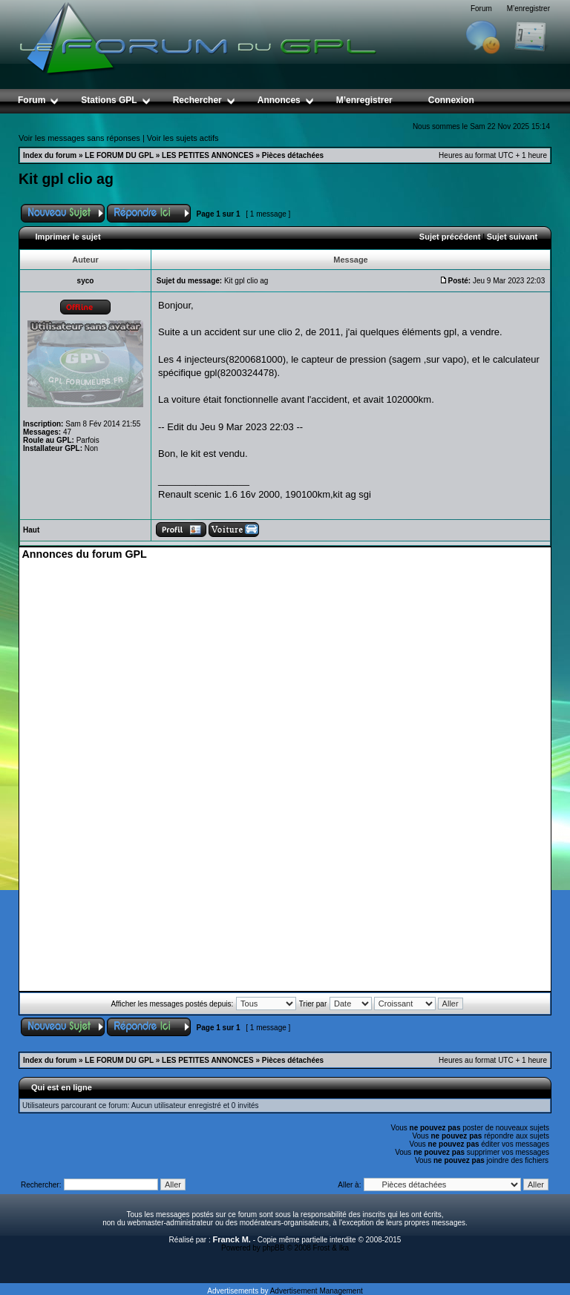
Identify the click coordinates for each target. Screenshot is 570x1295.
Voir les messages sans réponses (79, 138)
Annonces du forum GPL (84, 554)
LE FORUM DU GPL (119, 155)
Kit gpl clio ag (66, 179)
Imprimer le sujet (68, 236)
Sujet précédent (450, 236)
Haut (31, 530)
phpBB (274, 1248)
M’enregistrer (528, 8)
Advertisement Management (316, 1291)
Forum (481, 8)
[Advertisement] (285, 664)
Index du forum (49, 155)
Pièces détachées (293, 155)
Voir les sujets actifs (183, 138)
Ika (344, 1248)
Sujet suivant (512, 236)
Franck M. (232, 1239)
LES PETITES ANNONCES (208, 155)
